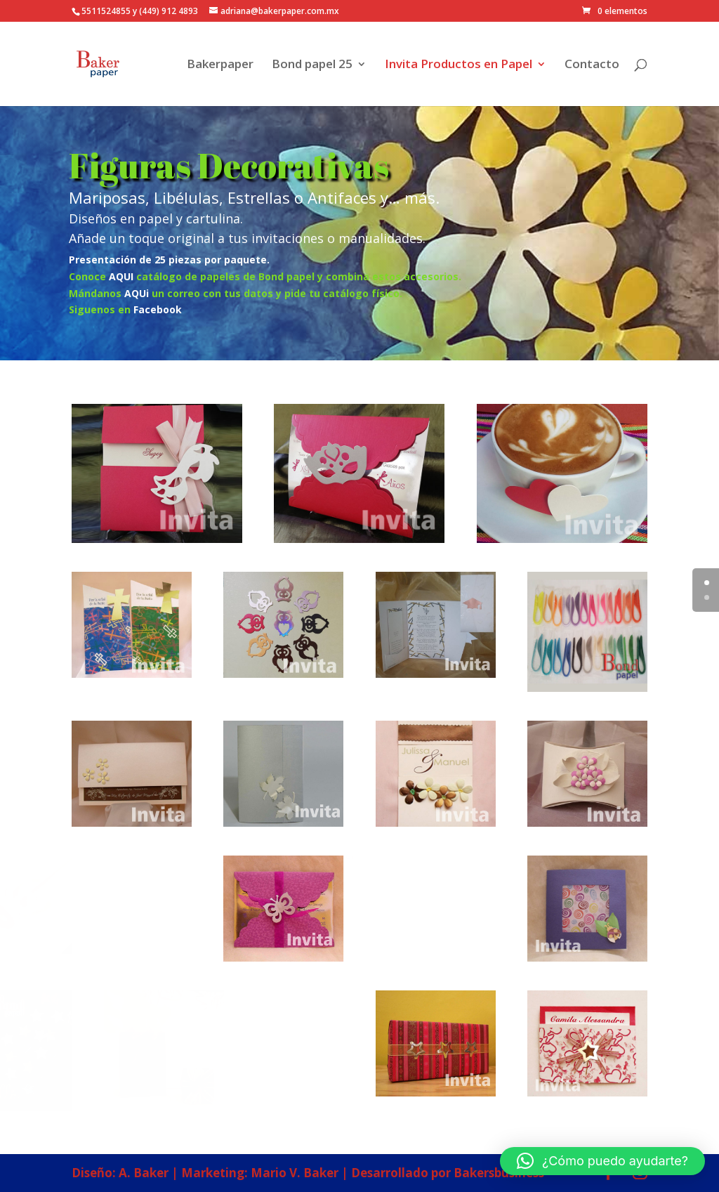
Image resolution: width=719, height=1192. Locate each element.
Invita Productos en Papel (458, 65)
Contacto (592, 65)
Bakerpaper (220, 65)
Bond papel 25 (312, 65)
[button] (602, 1161)
